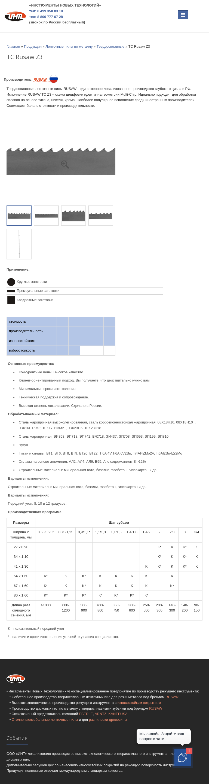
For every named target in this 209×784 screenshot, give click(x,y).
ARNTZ (100, 714)
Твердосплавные (110, 46)
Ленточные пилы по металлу (69, 46)
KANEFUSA (117, 714)
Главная (13, 46)
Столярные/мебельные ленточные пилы (45, 720)
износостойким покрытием (139, 703)
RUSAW (172, 697)
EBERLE (86, 714)
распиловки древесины (108, 720)
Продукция (33, 46)
